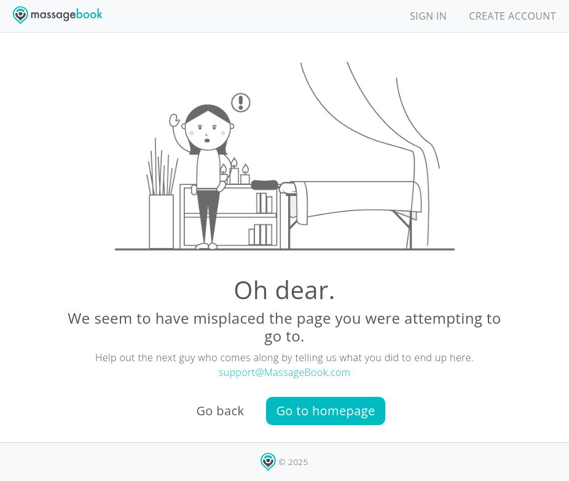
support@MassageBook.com (285, 372)
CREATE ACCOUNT (512, 16)
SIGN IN (428, 16)
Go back (220, 410)
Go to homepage (325, 410)
